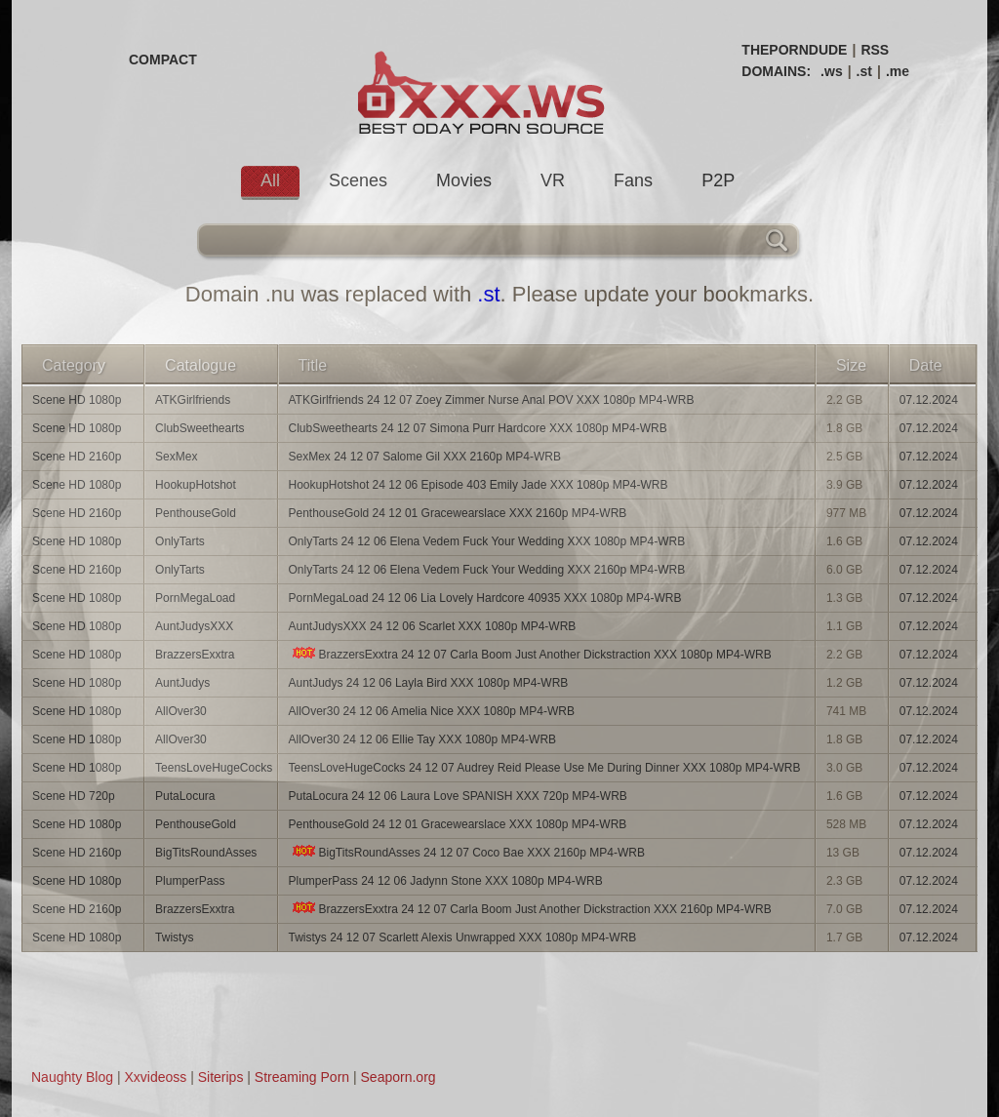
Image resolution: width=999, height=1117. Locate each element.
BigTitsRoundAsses (206, 852)
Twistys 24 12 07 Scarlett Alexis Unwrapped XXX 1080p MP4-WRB (463, 937)
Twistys (174, 937)
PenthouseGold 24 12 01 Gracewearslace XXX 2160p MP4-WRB (458, 513)
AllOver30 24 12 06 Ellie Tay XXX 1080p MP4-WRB (423, 739)
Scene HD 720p (73, 796)
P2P (718, 180)
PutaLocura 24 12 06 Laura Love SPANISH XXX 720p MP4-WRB (458, 796)
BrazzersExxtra (194, 654)
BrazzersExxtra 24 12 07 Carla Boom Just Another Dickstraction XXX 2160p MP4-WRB (530, 908)
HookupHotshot (195, 485)
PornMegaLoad (195, 598)
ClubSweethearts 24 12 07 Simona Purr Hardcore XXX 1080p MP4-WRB (478, 428)
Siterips (221, 1077)
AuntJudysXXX (194, 626)
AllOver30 (181, 711)
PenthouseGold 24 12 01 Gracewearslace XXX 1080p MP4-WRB (458, 824)
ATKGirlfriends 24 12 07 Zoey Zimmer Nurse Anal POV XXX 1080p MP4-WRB (492, 400)
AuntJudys (182, 683)
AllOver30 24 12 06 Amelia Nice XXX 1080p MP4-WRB (432, 711)
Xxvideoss (155, 1077)
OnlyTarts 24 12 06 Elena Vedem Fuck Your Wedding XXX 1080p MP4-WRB (487, 541)
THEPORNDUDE (794, 50)
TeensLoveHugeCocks (213, 768)
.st (864, 71)
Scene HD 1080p (76, 400)
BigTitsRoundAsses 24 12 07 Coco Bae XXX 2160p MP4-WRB (467, 852)
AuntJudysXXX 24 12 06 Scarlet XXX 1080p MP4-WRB (433, 626)
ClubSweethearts (199, 428)
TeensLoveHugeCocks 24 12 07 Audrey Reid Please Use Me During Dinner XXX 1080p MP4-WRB (545, 768)
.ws (831, 71)
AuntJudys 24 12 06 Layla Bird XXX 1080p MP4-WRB (429, 683)
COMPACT (163, 59)
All (270, 180)
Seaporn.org (398, 1077)
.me (897, 71)
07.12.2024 (928, 400)
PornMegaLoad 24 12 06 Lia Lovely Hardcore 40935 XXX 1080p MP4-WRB (485, 598)
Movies (464, 180)
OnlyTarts (180, 541)
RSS (874, 50)
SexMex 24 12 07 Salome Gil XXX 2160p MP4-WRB (425, 456)
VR (552, 180)
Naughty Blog (72, 1077)
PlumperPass (189, 881)
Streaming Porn (302, 1077)
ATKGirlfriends (192, 400)
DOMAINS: (776, 71)
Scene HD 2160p (76, 456)
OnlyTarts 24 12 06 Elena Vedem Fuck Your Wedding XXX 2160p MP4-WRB (487, 570)
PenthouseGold (195, 513)
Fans (633, 180)
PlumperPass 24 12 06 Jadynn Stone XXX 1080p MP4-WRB (446, 881)
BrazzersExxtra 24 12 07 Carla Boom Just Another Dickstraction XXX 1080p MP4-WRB (530, 654)
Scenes (358, 180)
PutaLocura (185, 796)
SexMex (176, 456)
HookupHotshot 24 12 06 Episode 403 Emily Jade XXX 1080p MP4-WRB (478, 485)
